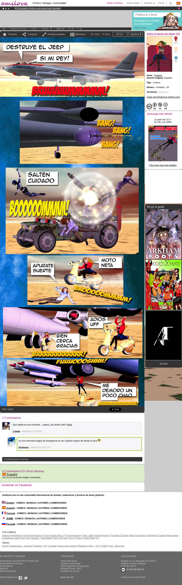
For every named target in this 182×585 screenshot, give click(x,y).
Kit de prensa (6, 566)
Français (8, 513)
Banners (4, 568)
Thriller (104, 546)
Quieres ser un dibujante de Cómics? (139, 561)
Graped (161, 535)
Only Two (25, 538)
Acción (5, 546)
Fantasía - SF (46, 29)
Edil (55, 538)
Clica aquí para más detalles (162, 165)
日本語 (7, 518)
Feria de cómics (128, 566)
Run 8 (72, 538)
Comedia (52, 546)
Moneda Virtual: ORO (70, 568)
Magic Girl (60, 29)
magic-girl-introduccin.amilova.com (163, 97)
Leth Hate (63, 538)
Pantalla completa (56, 34)
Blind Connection (137, 535)
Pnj (97, 538)
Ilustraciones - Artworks (21, 546)
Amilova (6, 535)
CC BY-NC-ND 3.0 (132, 569)
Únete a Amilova (114, 3)
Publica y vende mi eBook (133, 563)
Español (9, 474)
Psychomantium (73, 535)
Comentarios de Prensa (11, 563)
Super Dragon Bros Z (54, 535)
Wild (92, 538)
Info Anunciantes (8, 571)
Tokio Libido (88, 535)
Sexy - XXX (94, 546)
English (8, 503)
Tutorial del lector (68, 561)
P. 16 (80, 29)
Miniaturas (80, 34)
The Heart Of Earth (119, 535)
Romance (82, 546)
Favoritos (12, 34)
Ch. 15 (71, 29)
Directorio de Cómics (18, 29)
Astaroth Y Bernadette (41, 538)
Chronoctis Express (33, 535)
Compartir (32, 34)
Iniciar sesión (133, 3)
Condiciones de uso (69, 571)
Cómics (34, 29)
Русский (8, 524)
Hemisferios (16, 535)
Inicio (4, 29)
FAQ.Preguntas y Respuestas (74, 566)
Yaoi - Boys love (116, 546)
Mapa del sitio (67, 577)
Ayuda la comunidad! (70, 563)
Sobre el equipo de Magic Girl (163, 33)
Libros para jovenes (67, 546)
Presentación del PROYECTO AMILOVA (19, 561)
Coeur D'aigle (83, 538)
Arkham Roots (102, 535)
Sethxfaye (152, 535)
